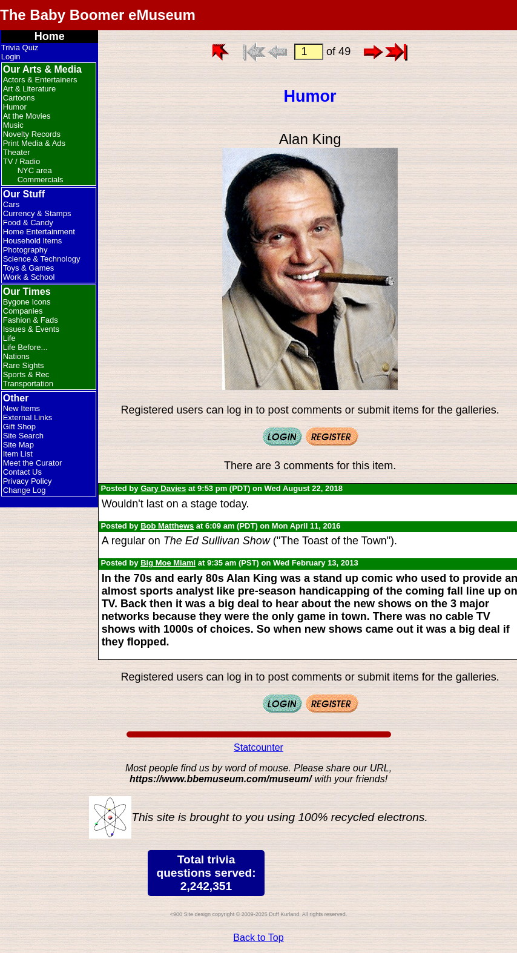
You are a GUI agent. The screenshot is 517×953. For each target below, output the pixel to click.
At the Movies (27, 115)
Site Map (18, 444)
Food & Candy (28, 222)
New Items (21, 408)
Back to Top (258, 937)
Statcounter (258, 747)
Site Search (23, 435)
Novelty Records (32, 134)
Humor (15, 106)
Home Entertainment (39, 231)
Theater (16, 152)
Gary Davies (163, 488)
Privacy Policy (27, 481)
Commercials (41, 179)
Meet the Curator (32, 462)
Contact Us (22, 471)
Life (9, 338)
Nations (16, 356)
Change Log (24, 490)
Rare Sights (23, 365)
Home (50, 36)
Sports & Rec (26, 374)
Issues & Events (31, 329)
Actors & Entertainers (40, 79)
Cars (11, 204)
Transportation (28, 383)
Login (11, 56)
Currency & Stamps (37, 213)
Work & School (29, 277)
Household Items (32, 240)
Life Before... (25, 347)
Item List (18, 453)
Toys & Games (28, 267)
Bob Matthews (167, 525)
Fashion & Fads (30, 320)
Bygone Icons (27, 301)
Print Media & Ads (34, 143)
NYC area (35, 170)
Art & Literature (29, 88)
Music (13, 125)
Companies (23, 310)
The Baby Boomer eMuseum (98, 15)
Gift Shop (19, 426)
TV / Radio (21, 161)
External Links (28, 417)
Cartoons (19, 97)
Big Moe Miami (168, 562)
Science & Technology (42, 258)
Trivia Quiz (20, 47)
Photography (25, 249)
